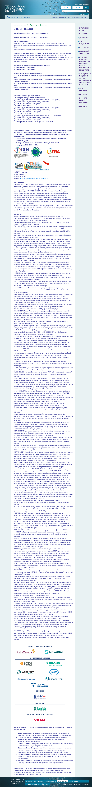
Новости (83, 34)
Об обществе (38, 781)
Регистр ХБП (73, 781)
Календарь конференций (61, 17)
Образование (85, 47)
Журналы (83, 94)
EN (88, 14)
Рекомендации (50, 781)
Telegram (86, 4)
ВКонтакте (78, 4)
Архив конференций (79, 17)
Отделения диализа (33, 784)
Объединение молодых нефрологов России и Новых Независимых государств (85, 64)
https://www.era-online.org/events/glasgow (34, 178)
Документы (84, 38)
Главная (29, 781)
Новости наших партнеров (84, 100)
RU (84, 14)
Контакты (83, 106)
